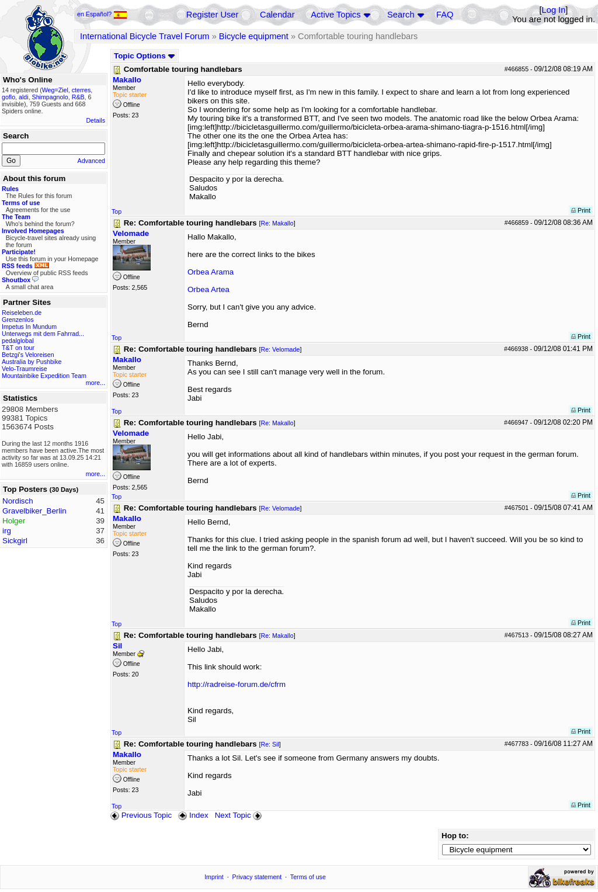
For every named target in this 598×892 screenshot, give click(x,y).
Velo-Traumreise (24, 368)
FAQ (444, 14)
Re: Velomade (280, 349)
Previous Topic (141, 815)
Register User (212, 14)
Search (400, 14)
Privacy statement (257, 876)
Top (116, 211)
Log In (554, 10)
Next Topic (239, 815)
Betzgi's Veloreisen (28, 354)
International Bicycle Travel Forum (145, 36)
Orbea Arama (210, 272)
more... (95, 382)
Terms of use (308, 876)
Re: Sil (269, 744)
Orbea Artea (208, 289)
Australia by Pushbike (31, 361)
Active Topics (335, 14)
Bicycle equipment (253, 36)
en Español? (102, 14)
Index (193, 815)
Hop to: (455, 835)
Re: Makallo (276, 223)
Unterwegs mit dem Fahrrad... (43, 333)
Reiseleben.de (21, 312)
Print (580, 210)
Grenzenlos (18, 319)
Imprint (214, 876)
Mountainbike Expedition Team (44, 375)
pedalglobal (18, 340)
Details (95, 120)
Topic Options (144, 55)
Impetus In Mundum (29, 326)
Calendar (277, 14)
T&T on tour (18, 347)
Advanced (91, 160)
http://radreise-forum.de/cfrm (236, 684)
